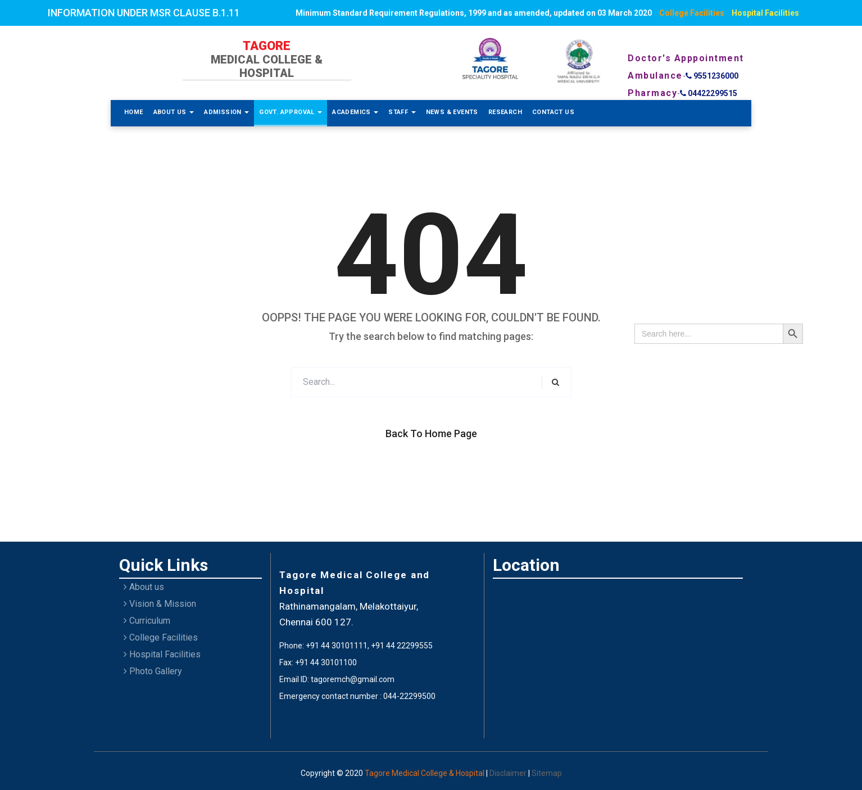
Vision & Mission (160, 603)
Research (505, 112)
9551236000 (712, 75)
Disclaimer (508, 773)
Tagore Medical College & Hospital (425, 773)
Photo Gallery (153, 671)
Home (133, 112)
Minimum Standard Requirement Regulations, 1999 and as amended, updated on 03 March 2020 (474, 12)
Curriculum (147, 620)
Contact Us (553, 112)
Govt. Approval (290, 112)
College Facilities (691, 12)
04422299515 (708, 93)
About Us (173, 112)
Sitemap (547, 773)
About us (144, 587)
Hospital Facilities (765, 12)
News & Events (452, 112)
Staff (401, 112)
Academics (355, 112)
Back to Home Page (431, 433)
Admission (226, 112)
